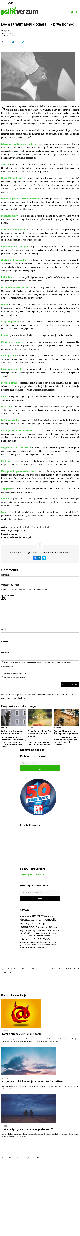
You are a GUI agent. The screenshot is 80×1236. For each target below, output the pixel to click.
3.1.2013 (12, 31)
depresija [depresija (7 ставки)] (30, 920)
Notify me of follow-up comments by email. (18, 673)
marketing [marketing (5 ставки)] (56, 931)
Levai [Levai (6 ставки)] (39, 931)
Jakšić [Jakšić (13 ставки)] (48, 927)
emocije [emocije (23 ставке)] (50, 919)
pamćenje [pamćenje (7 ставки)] (33, 936)
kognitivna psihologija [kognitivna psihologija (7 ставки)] (28, 931)
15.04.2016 (5, 1126)
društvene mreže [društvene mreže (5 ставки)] (40, 920)
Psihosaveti (13, 35)
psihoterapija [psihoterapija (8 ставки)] (32, 945)
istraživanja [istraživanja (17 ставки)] (38, 923)
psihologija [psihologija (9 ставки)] (42, 942)
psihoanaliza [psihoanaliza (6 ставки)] (33, 942)
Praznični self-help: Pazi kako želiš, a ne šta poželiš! (40, 733)
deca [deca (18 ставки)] (23, 919)
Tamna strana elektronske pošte (22, 1034)
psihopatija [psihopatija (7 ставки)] (52, 942)
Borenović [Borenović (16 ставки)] (39, 916)
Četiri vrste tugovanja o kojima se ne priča (13, 732)
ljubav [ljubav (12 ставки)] (49, 930)
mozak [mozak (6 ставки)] (33, 933)
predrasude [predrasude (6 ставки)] (24, 942)
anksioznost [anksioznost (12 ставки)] (26, 916)
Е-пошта (5, 641)
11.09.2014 (5, 1031)
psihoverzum (10, 33)
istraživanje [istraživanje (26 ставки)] (28, 927)
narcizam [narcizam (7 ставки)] (39, 933)
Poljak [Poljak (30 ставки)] (36, 939)
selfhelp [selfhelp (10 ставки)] (32, 947)
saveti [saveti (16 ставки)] (24, 947)
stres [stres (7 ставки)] (44, 948)
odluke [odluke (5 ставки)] (27, 936)
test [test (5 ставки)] (51, 948)
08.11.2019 (5, 1078)
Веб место (5, 652)
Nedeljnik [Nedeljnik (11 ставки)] (48, 933)
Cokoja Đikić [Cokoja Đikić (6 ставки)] (50, 916)
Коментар (10, 596)
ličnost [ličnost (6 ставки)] (43, 931)
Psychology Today (16, 530)
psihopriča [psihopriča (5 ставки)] (23, 945)
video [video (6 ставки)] (54, 948)
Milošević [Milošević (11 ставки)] (25, 933)
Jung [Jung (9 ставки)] (55, 927)
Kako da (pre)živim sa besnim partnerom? (27, 1129)
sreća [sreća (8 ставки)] (39, 948)
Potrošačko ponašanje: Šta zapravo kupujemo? (66, 732)
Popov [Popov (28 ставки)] (46, 939)
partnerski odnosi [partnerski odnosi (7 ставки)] (43, 936)
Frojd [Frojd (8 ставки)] (28, 923)
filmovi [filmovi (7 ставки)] (22, 924)
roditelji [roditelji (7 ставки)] (41, 945)
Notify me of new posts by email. (15, 677)
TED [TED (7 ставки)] (47, 948)
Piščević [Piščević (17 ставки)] (25, 939)
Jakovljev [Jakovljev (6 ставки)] (41, 927)
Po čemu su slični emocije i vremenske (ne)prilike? (32, 1081)
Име (3, 630)
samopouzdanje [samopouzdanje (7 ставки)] (50, 945)
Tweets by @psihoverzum (32, 874)
